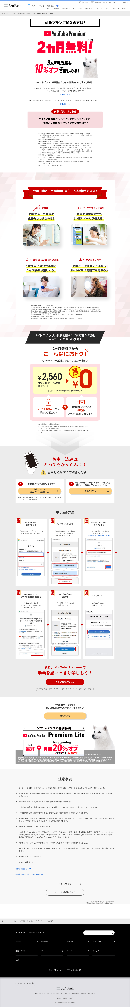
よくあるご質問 (76, 970)
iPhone (18, 941)
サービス (95, 951)
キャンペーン (97, 941)
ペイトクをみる (65, 884)
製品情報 (44, 941)
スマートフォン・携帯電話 (17, 13)
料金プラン (30, 13)
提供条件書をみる (23, 869)
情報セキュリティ (40, 994)
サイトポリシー (65, 994)
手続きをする (90, 491)
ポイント (44, 951)
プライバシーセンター (53, 994)
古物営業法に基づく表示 (79, 994)
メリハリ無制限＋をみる (65, 892)
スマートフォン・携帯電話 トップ (28, 932)
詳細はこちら (65, 94)
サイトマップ (91, 994)
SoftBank (13, 6)
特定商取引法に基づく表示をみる (29, 874)
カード (69, 951)
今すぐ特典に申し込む (65, 682)
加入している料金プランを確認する (39, 490)
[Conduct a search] (96, 933)
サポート (19, 960)
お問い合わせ (57, 970)
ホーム (6, 13)
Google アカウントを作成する (98, 535)
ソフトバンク (65, 988)
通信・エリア (21, 951)
